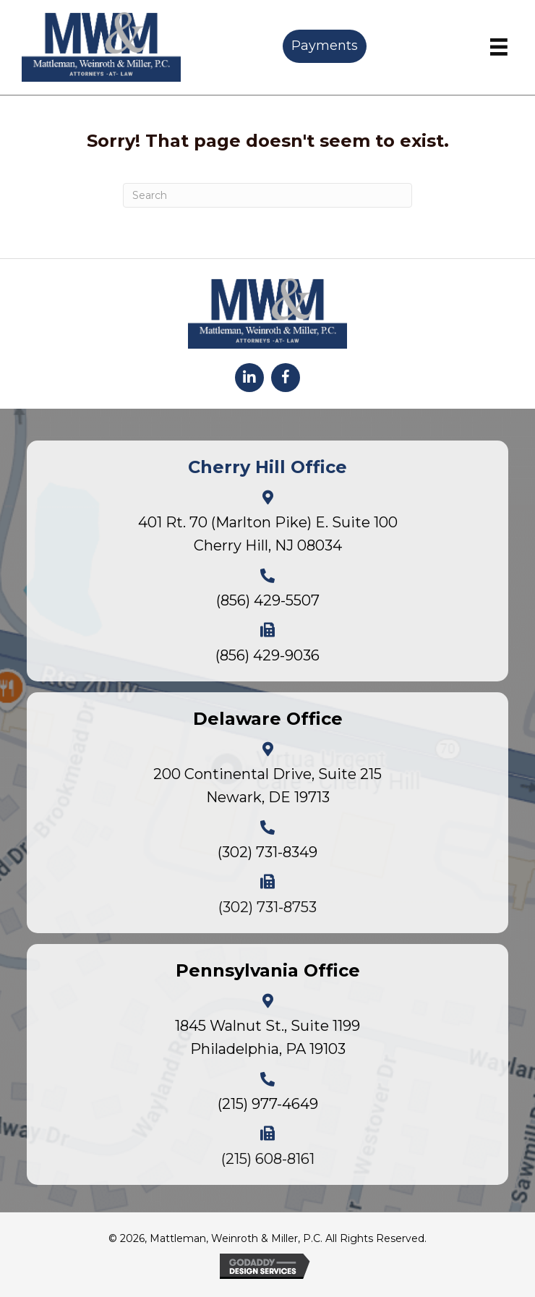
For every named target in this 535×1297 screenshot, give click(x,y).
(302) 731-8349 (267, 852)
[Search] (267, 195)
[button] (249, 377)
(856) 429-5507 (268, 600)
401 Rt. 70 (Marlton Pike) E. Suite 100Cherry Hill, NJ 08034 (268, 534)
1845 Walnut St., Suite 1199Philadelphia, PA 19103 (267, 1037)
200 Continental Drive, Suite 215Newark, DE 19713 (267, 785)
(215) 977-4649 (268, 1104)
